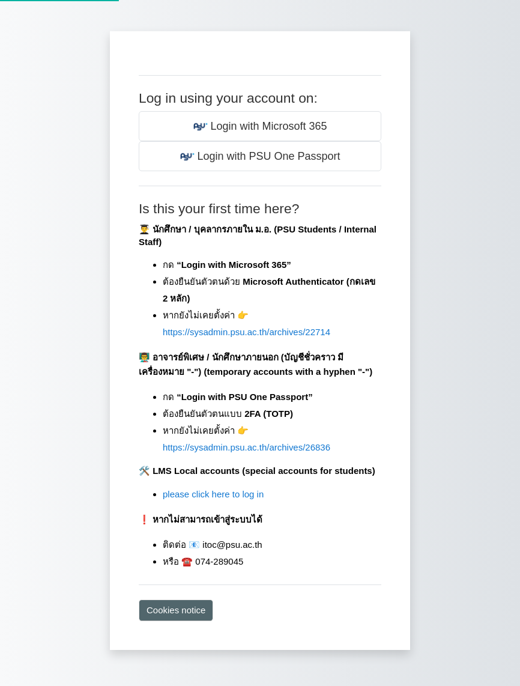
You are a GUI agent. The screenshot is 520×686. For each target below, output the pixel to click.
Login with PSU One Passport (260, 157)
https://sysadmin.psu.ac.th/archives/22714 (246, 332)
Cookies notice (176, 610)
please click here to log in (213, 494)
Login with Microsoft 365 (260, 127)
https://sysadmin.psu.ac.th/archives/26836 (246, 447)
